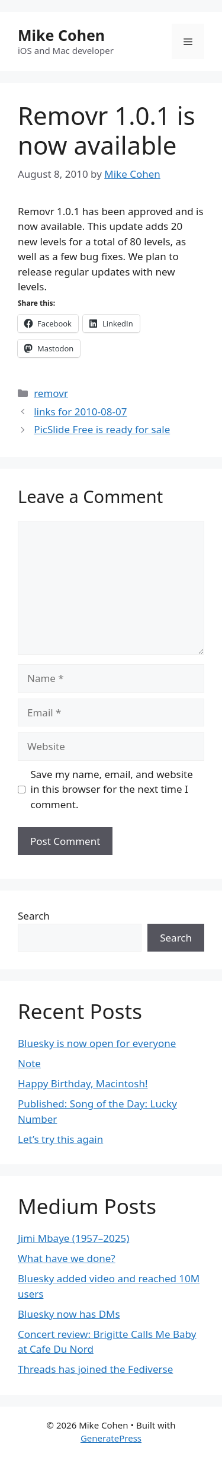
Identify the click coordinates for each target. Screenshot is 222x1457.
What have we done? (66, 1258)
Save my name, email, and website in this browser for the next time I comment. (112, 789)
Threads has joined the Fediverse (95, 1369)
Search (34, 916)
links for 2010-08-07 (80, 411)
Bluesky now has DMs (69, 1314)
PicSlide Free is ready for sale (102, 429)
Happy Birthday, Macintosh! (83, 1083)
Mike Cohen (61, 35)
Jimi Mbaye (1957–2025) (73, 1238)
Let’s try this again (60, 1139)
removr (51, 393)
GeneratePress (111, 1438)
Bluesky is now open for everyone (97, 1043)
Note (29, 1063)
